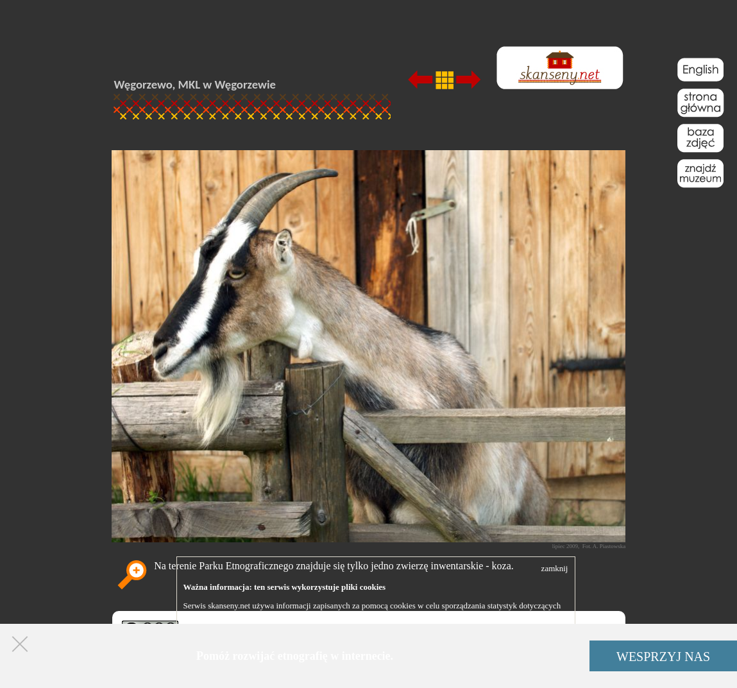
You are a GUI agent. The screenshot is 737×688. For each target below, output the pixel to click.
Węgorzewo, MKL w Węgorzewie (195, 84)
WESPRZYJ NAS (663, 656)
